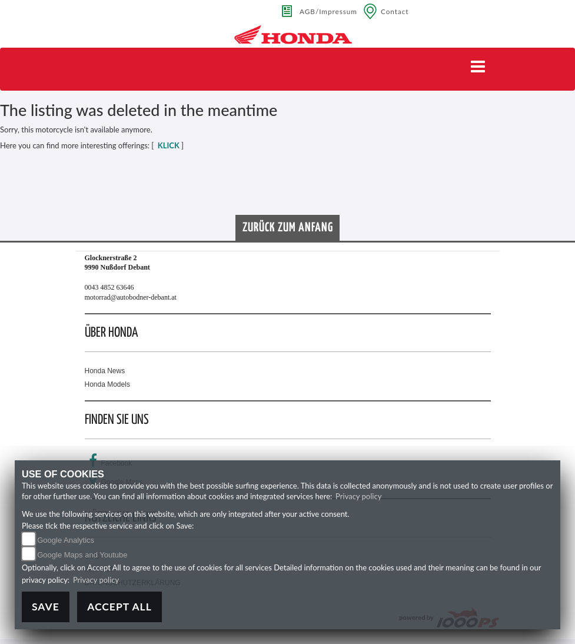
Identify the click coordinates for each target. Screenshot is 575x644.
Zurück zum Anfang (287, 228)
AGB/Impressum (328, 11)
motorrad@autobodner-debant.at (131, 297)
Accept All (119, 606)
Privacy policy (358, 496)
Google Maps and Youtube (82, 554)
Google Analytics (65, 540)
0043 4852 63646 (109, 287)
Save (45, 606)
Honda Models (107, 384)
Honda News (105, 371)
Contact (395, 11)
